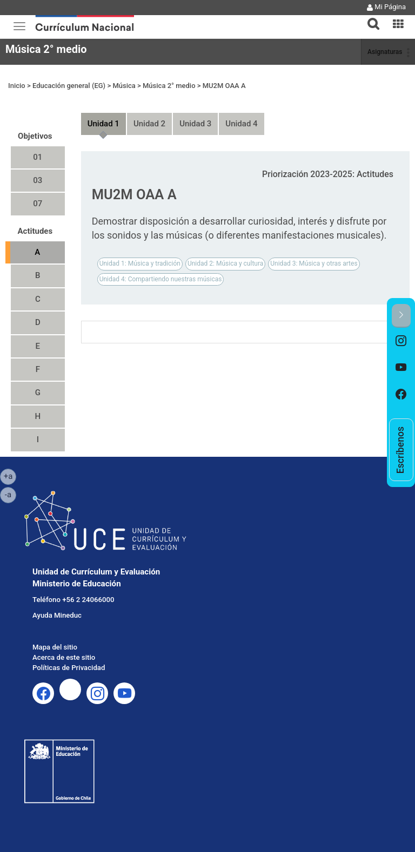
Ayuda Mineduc (57, 615)
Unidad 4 (241, 124)
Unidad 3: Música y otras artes (313, 263)
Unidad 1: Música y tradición (139, 263)
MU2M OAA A (224, 86)
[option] (401, 341)
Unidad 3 (195, 124)
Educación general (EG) (68, 86)
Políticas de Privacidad (68, 668)
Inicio (16, 86)
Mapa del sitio (54, 647)
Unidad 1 (103, 124)
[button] (369, 17)
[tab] (369, 17)
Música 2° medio (46, 49)
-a (10, 494)
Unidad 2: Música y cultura (225, 263)
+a (10, 475)
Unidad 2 (149, 124)
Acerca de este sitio (63, 657)
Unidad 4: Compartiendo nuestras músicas (160, 279)
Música (123, 86)
